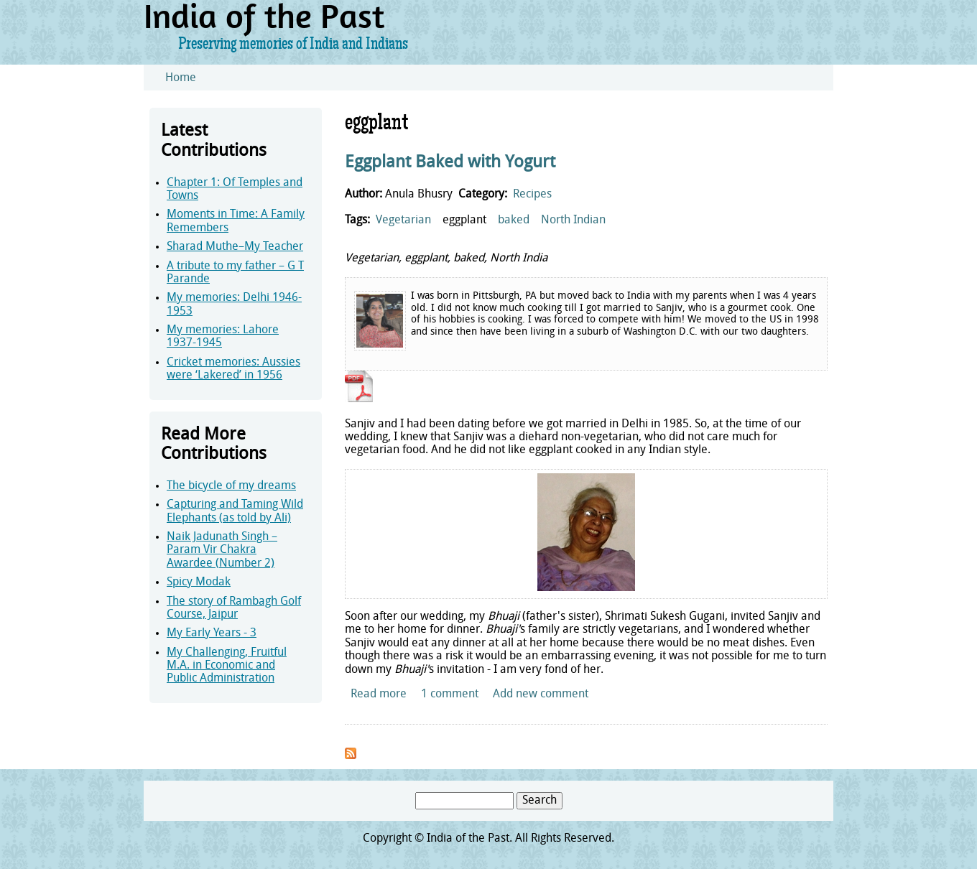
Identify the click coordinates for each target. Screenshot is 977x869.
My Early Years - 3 (211, 633)
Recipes (532, 194)
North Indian (573, 220)
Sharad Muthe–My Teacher (235, 247)
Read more (379, 694)
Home (180, 78)
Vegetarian (403, 220)
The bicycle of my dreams (231, 486)
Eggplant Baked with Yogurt (450, 163)
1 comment (449, 694)
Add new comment (540, 694)
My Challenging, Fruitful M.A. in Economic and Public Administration (227, 666)
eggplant (464, 220)
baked (513, 220)
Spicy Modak (199, 582)
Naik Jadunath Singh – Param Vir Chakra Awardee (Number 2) (222, 550)
